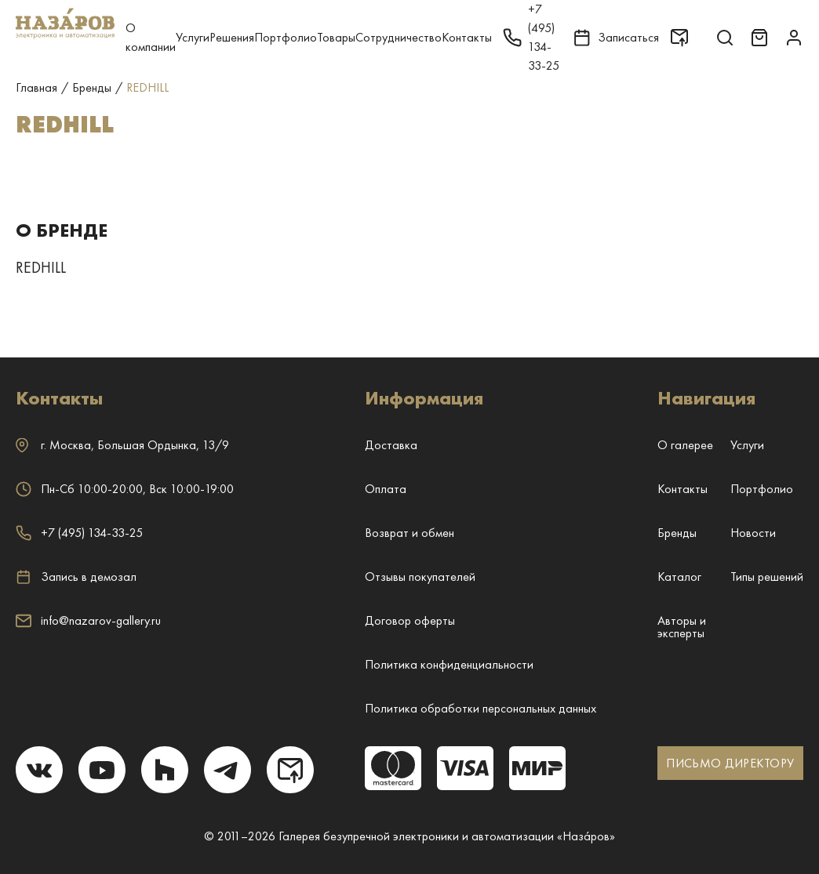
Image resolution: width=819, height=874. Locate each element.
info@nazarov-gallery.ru (88, 620)
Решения (231, 37)
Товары (336, 37)
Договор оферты (410, 620)
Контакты (467, 37)
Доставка (391, 445)
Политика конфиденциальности (449, 664)
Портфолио (285, 37)
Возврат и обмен (409, 532)
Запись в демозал (76, 577)
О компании (151, 37)
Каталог (679, 576)
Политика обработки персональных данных (480, 708)
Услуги (192, 37)
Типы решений (766, 576)
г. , (122, 445)
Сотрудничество (398, 37)
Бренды (677, 532)
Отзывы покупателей (420, 576)
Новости (753, 532)
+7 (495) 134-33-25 (79, 532)
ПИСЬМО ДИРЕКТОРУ (730, 763)
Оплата (385, 489)
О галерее (685, 445)
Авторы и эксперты (681, 626)
